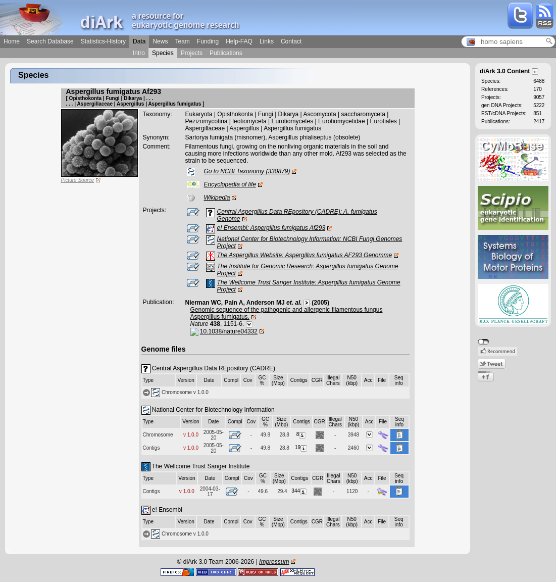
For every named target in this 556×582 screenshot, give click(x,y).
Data (139, 41)
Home (12, 41)
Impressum (274, 561)
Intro (139, 53)
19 (301, 447)
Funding (208, 41)
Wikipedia (217, 197)
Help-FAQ (239, 41)
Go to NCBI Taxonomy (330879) (247, 171)
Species (163, 53)
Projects (192, 53)
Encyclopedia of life (230, 184)
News (160, 41)
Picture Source (77, 180)
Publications (226, 53)
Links (267, 41)
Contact (291, 41)
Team (182, 41)
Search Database (50, 41)
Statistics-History (103, 41)
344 (299, 491)
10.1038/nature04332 (229, 331)
